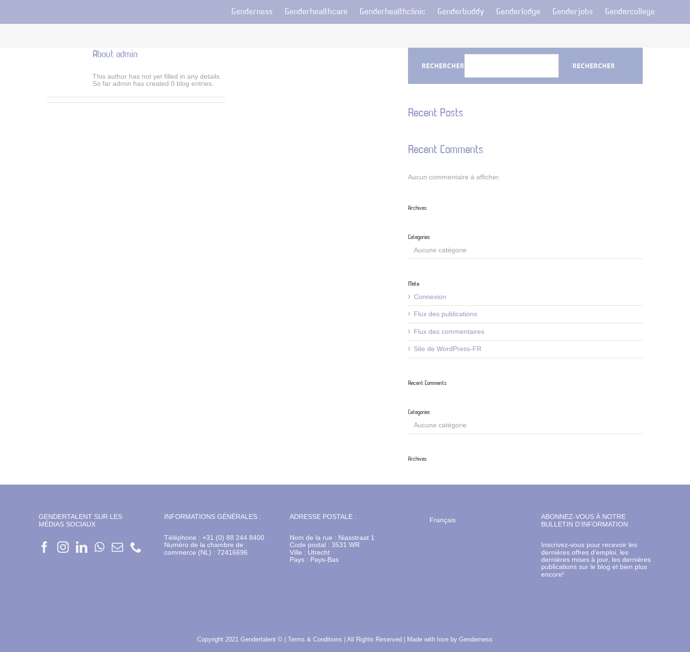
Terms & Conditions (316, 639)
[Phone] (136, 547)
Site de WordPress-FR (447, 348)
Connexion (430, 296)
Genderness (475, 639)
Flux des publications (445, 314)
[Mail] (117, 547)
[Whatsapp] (99, 547)
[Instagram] (63, 547)
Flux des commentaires (449, 331)
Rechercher (443, 66)
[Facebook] (44, 547)
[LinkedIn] (81, 547)
